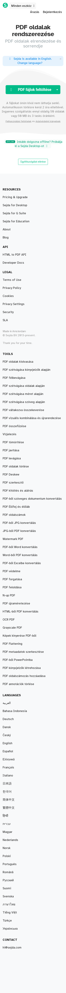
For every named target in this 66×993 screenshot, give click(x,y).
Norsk (6, 848)
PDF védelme (11, 571)
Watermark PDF (13, 539)
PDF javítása (11, 450)
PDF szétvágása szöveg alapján (24, 402)
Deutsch (8, 719)
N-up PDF (9, 595)
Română (8, 872)
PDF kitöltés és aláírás (18, 490)
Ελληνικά (9, 759)
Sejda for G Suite (14, 213)
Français (8, 767)
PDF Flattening (12, 643)
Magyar (7, 832)
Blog (6, 237)
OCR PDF (9, 619)
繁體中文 (9, 807)
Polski (7, 856)
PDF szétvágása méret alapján (23, 394)
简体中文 (9, 799)
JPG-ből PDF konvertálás (19, 531)
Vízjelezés (9, 434)
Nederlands (10, 840)
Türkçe (7, 920)
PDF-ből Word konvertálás (20, 547)
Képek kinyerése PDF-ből (19, 635)
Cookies (8, 296)
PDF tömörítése (13, 442)
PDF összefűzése (14, 426)
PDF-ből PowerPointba (18, 660)
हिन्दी (5, 815)
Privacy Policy (12, 288)
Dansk (7, 727)
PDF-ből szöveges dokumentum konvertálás (32, 498)
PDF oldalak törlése (16, 466)
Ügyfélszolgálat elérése (33, 161)
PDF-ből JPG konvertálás (19, 523)
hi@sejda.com (12, 947)
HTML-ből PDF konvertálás (20, 611)
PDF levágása (12, 458)
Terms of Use (12, 280)
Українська (10, 928)
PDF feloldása (12, 587)
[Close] (60, 58)
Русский (8, 880)
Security (8, 312)
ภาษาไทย (9, 904)
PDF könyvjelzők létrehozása (22, 668)
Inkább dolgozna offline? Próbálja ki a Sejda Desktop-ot (34, 144)
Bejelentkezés (52, 12)
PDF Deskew (11, 474)
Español (8, 751)
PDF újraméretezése (16, 603)
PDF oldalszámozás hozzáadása (24, 676)
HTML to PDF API (14, 254)
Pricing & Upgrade (15, 197)
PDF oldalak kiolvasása (18, 361)
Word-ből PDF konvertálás (20, 555)
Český (7, 735)
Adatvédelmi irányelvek (48, 121)
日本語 (7, 783)
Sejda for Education (16, 221)
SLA (5, 320)
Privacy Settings (13, 304)
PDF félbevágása (14, 377)
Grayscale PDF (12, 627)
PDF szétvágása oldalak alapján (24, 386)
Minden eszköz (23, 6)
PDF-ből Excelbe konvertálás (22, 563)
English (7, 743)
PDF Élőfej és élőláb (16, 506)
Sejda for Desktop (15, 205)
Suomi (7, 888)
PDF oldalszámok (14, 514)
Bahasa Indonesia (15, 711)
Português (10, 864)
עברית (7, 824)
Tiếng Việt (10, 912)
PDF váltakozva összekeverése (23, 410)
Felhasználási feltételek (19, 121)
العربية (7, 703)
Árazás (34, 12)
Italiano (8, 775)
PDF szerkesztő (13, 482)
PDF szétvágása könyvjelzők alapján (26, 369)
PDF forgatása (12, 579)
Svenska (8, 896)
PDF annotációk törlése (18, 684)
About (7, 229)
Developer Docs (13, 262)
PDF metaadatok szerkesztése (23, 651)
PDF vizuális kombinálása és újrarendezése (32, 418)
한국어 (7, 791)
